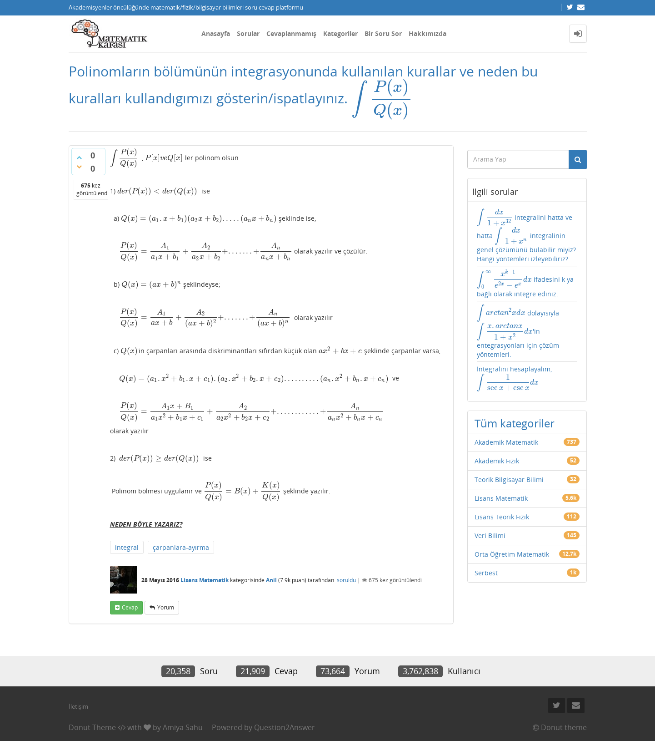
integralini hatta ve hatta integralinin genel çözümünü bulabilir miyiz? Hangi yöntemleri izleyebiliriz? (526, 235)
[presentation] (382, 98)
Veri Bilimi (490, 535)
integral (127, 547)
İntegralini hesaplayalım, (514, 378)
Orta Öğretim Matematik (512, 554)
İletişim (78, 706)
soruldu (346, 580)
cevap (130, 607)
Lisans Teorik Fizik (502, 517)
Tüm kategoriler (515, 423)
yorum (165, 607)
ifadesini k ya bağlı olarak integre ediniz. (525, 283)
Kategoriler (340, 33)
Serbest (486, 572)
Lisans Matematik (204, 580)
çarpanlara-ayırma (181, 547)
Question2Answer (284, 727)
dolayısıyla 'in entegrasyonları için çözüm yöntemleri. (518, 331)
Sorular (248, 33)
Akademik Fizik (497, 461)
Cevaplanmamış (291, 33)
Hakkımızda (427, 33)
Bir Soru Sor (383, 33)
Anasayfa (215, 33)
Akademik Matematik (506, 442)
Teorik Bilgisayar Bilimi (509, 479)
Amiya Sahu (183, 727)
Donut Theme (92, 727)
